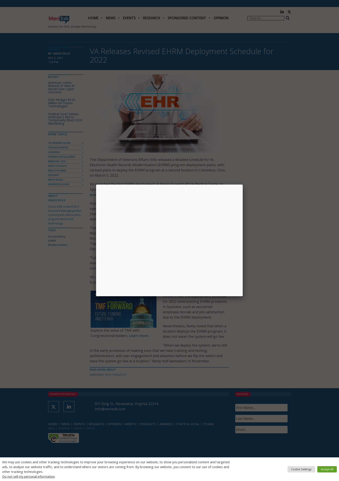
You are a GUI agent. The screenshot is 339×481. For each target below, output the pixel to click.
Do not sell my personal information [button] (28, 476)
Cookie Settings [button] (301, 469)
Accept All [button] (327, 469)
